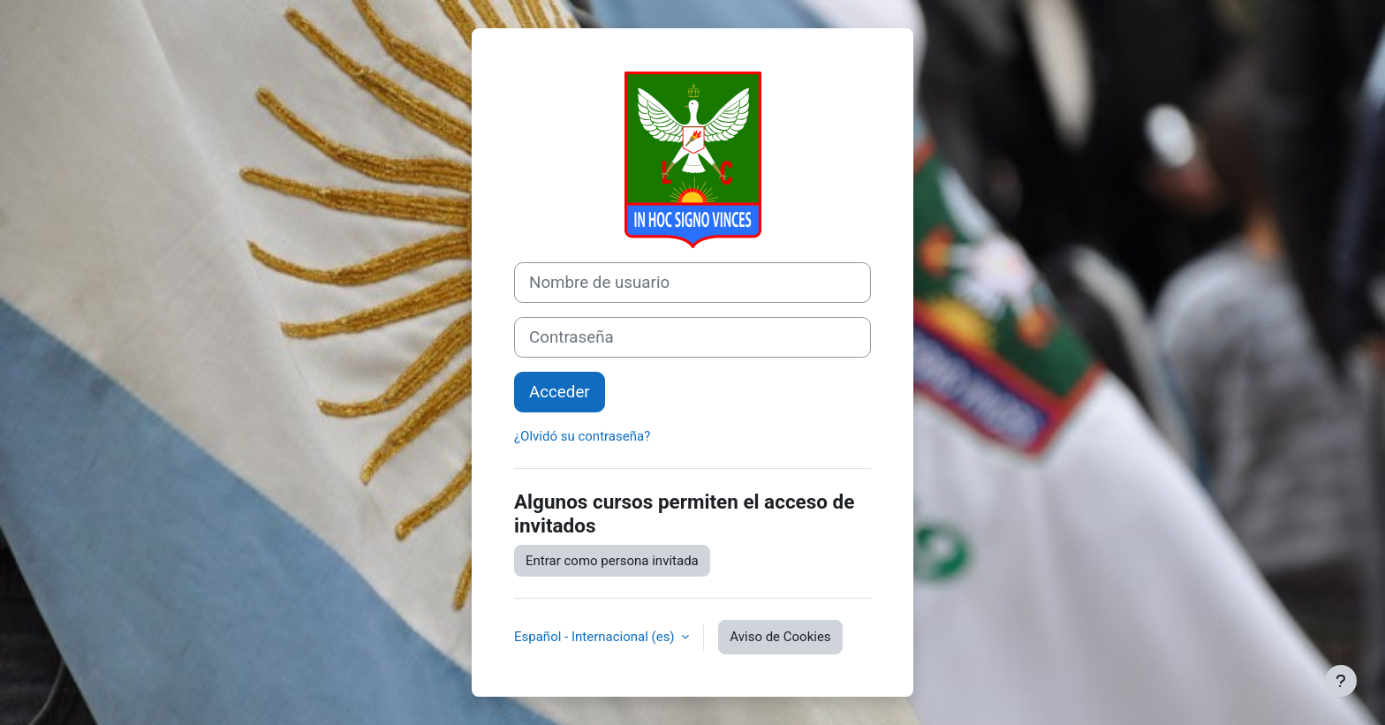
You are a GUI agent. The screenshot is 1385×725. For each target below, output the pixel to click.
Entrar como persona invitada (612, 561)
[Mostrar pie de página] (1341, 681)
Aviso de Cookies (780, 637)
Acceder (559, 392)
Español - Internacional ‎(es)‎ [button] (595, 637)
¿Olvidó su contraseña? (582, 436)
